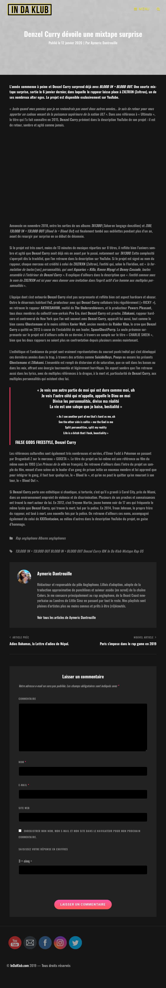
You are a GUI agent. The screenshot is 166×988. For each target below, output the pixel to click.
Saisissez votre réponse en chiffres (43, 849)
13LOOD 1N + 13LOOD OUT (32, 551)
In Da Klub (114, 551)
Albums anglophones (51, 538)
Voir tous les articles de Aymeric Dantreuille (66, 617)
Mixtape (127, 551)
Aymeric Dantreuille (104, 42)
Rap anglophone (26, 538)
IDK (104, 551)
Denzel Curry (92, 551)
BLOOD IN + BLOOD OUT (66, 551)
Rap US (138, 551)
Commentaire (27, 698)
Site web (24, 808)
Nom (22, 762)
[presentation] (51, 889)
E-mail (24, 785)
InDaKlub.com (19, 965)
